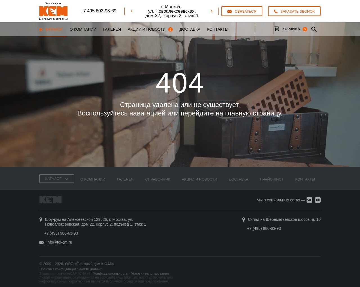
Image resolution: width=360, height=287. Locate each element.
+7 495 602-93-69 (98, 10)
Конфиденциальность (110, 273)
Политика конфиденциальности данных (70, 269)
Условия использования (150, 273)
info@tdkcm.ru (59, 242)
